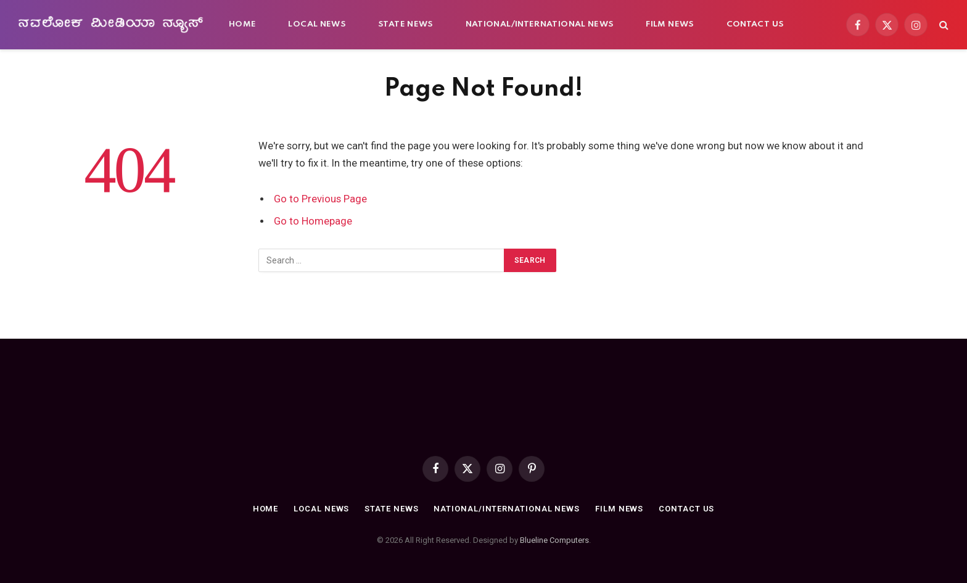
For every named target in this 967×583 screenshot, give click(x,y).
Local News (317, 24)
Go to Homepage (313, 221)
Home (242, 24)
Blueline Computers (554, 540)
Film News (670, 24)
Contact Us (755, 24)
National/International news (540, 24)
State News (406, 24)
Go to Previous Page (320, 199)
